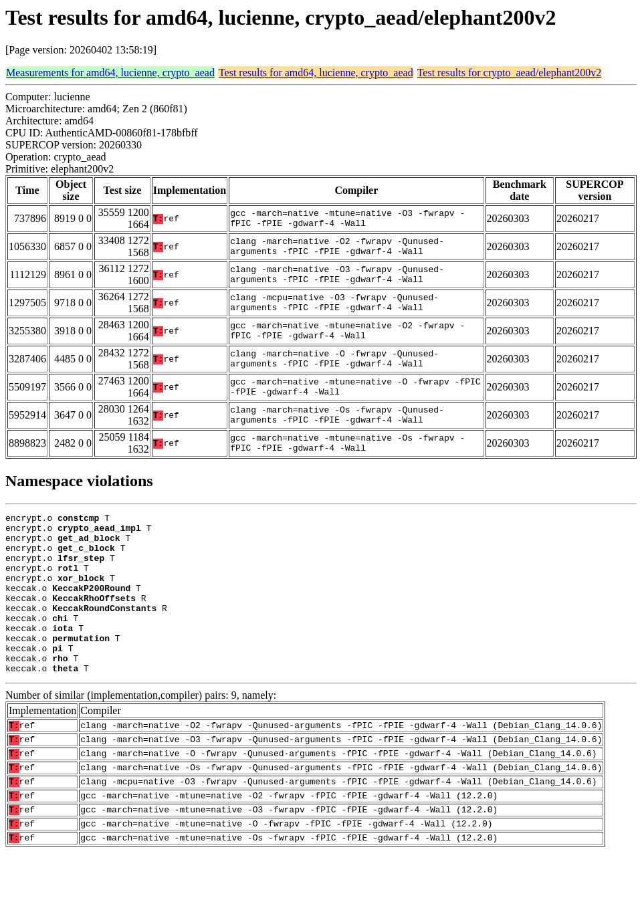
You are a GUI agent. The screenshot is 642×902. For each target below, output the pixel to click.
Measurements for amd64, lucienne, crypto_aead (110, 72)
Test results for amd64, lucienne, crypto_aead (316, 72)
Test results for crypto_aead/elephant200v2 (509, 72)
